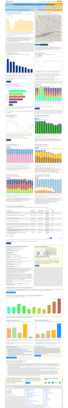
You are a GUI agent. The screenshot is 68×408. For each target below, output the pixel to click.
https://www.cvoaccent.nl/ (18, 264)
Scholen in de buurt (44, 44)
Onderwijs (27, 402)
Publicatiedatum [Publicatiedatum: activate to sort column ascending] (41, 210)
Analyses (46, 391)
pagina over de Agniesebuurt (31, 289)
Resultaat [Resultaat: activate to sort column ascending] (32, 210)
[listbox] (40, 55)
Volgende (59, 238)
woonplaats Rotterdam (23, 350)
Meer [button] (54, 1)
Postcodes (27, 393)
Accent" (36, 50)
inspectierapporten (17, 241)
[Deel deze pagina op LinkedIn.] (52, 383)
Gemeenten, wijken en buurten (31, 392)
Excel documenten (52, 261)
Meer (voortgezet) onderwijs (11, 357)
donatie (12, 381)
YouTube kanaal (47, 406)
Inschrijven (28, 382)
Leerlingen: (37, 55)
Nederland (31, 394)
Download (59, 1)
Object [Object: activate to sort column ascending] (53, 210)
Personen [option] (36, 118)
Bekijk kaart (37, 44)
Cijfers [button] (44, 1)
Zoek (40, 1)
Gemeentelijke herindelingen (49, 393)
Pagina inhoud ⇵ (34, 10)
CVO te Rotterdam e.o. (15, 257)
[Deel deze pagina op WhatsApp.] (56, 383)
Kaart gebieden (47, 398)
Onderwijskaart (47, 399)
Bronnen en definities (48, 392)
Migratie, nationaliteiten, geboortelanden (32, 401)
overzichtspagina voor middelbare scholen (17, 352)
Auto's (27, 398)
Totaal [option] (40, 55)
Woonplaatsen (32, 393)
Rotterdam (20, 261)
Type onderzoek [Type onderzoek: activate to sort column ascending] (9, 210)
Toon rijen (9, 236)
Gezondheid (28, 399)
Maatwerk (46, 405)
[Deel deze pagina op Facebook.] (49, 383)
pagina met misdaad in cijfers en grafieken (48, 343)
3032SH (16, 259)
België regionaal (35, 395)
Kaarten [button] (49, 1)
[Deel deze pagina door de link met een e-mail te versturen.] (45, 383)
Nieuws (46, 394)
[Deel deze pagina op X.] (59, 383)
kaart (23, 353)
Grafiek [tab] (8, 15)
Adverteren (46, 403)
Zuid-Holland (27, 261)
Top (50, 386)
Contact (46, 404)
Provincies (27, 394)
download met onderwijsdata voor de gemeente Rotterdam (42, 316)
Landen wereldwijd (29, 395)
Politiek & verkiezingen (29, 403)
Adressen (27, 391)
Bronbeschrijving (37, 355)
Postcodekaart (47, 400)
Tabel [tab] (12, 15)
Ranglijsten (46, 395)
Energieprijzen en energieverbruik (31, 400)
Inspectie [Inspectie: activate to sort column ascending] (47, 210)
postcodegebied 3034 (9, 79)
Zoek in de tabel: (54, 209)
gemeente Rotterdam (12, 355)
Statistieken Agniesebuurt (11, 292)
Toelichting (8, 81)
